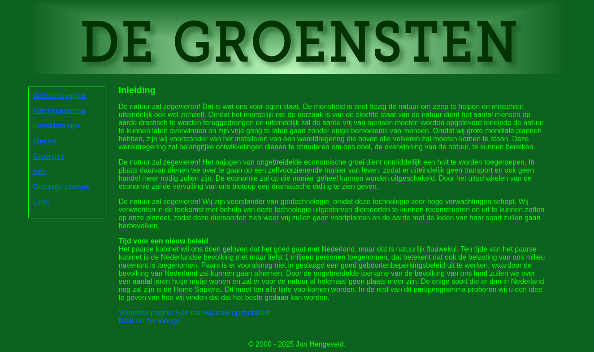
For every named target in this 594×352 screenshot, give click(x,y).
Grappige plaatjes (61, 187)
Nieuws (44, 141)
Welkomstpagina (59, 95)
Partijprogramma (59, 110)
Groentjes (48, 156)
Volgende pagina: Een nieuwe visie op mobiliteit (194, 313)
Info (39, 171)
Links (41, 202)
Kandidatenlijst (56, 126)
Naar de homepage (149, 321)
